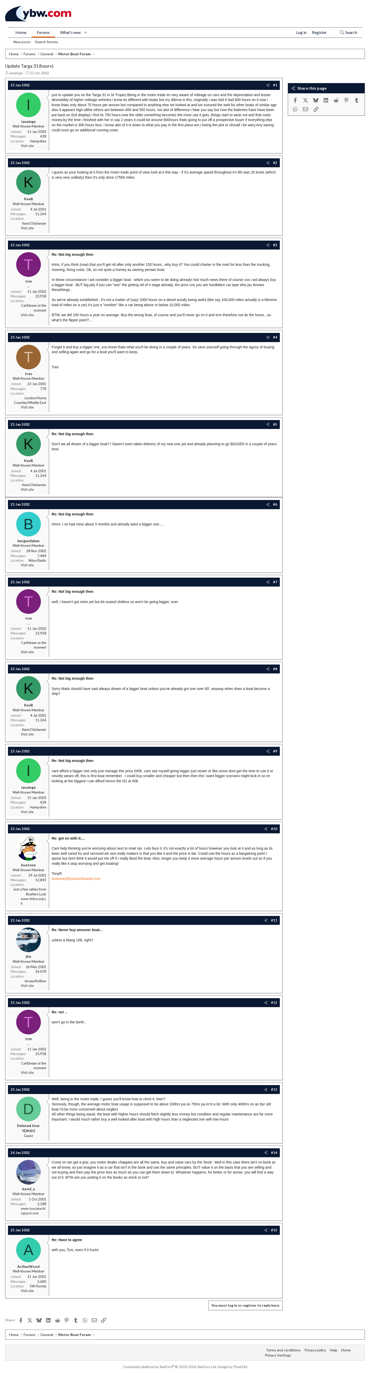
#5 (275, 424)
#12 (274, 1003)
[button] (85, 32)
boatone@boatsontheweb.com (76, 879)
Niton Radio (37, 560)
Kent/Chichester (34, 223)
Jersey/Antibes (35, 981)
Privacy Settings (278, 1355)
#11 (274, 920)
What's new (70, 32)
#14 (274, 1153)
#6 (275, 504)
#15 (274, 1230)
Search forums (46, 42)
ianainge (16, 73)
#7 (275, 582)
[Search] (348, 33)
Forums (43, 32)
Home (20, 32)
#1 (275, 85)
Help (333, 1350)
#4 (275, 337)
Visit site (27, 146)
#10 (274, 829)
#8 (275, 669)
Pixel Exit (240, 1367)
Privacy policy (315, 1350)
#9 (275, 751)
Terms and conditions (283, 1350)
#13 (274, 1089)
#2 (275, 163)
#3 (275, 245)
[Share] (267, 85)
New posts (22, 42)
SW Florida (38, 1286)
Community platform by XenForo (170, 1367)
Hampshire (38, 141)
